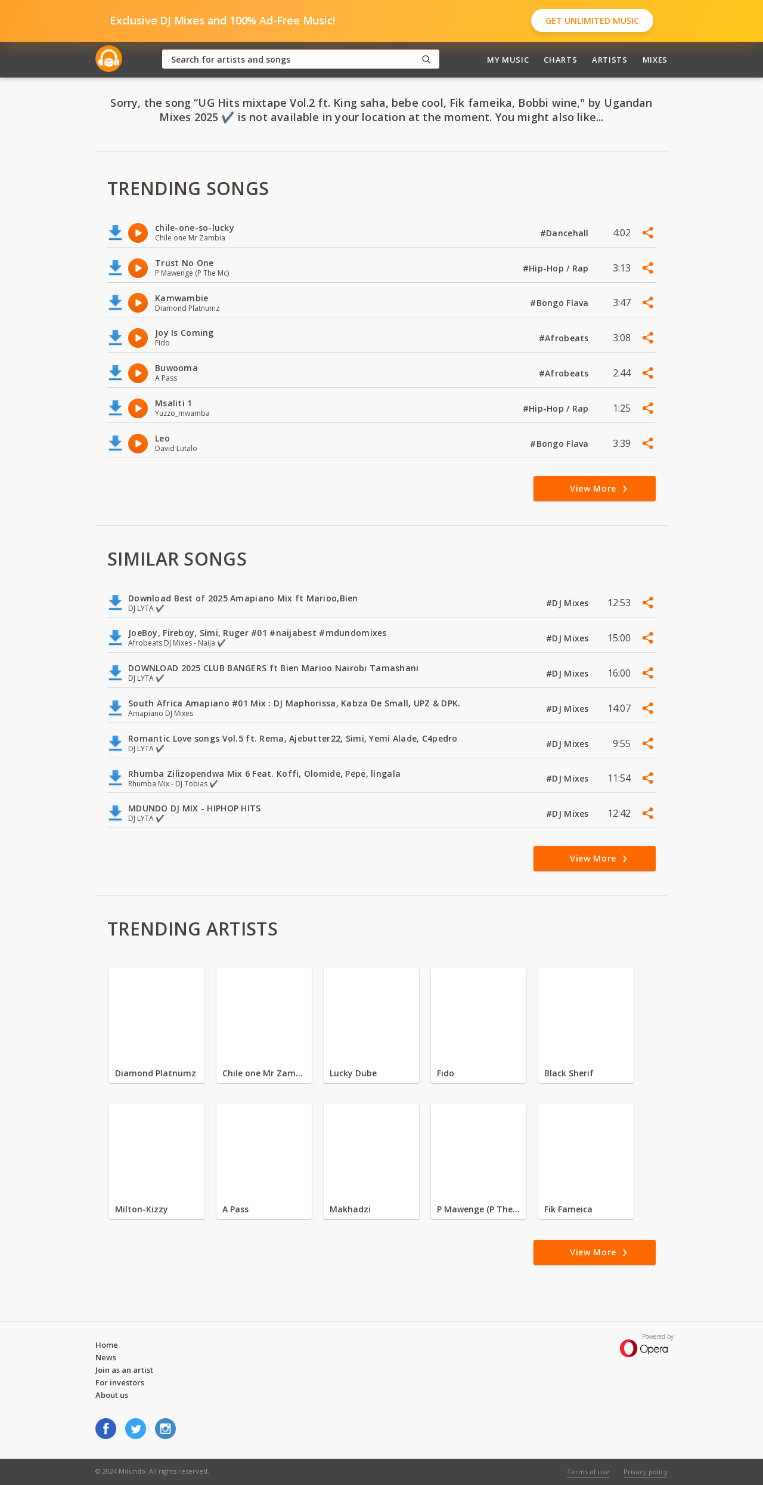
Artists (610, 59)
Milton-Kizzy (141, 1209)
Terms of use (588, 1471)
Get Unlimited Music (592, 20)
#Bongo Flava (560, 302)
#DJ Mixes (568, 603)
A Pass (235, 1209)
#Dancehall (565, 233)
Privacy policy (646, 1471)
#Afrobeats (565, 338)
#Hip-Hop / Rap (557, 268)
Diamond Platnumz (155, 1073)
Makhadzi (350, 1209)
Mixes (655, 59)
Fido (445, 1073)
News (105, 1357)
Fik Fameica (568, 1209)
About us (111, 1395)
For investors (119, 1382)
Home (106, 1344)
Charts (560, 59)
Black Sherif (569, 1073)
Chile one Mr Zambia (264, 1073)
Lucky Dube (353, 1073)
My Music (508, 59)
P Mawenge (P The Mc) (478, 1209)
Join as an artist (124, 1369)
